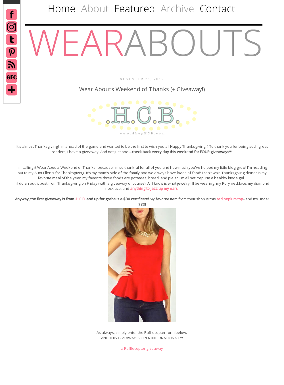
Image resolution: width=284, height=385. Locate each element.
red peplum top (230, 198)
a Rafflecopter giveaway (142, 348)
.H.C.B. (80, 198)
